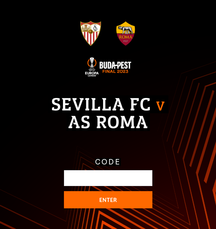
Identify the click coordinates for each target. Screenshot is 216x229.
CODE (108, 162)
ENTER (108, 199)
